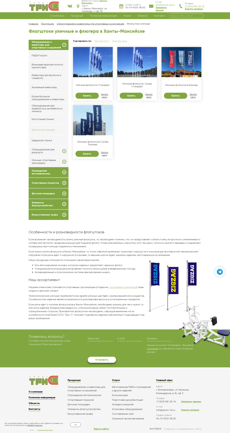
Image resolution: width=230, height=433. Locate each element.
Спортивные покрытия (45, 183)
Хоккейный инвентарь (44, 87)
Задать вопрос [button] (194, 8)
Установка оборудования (127, 409)
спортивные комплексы (122, 287)
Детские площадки (43, 193)
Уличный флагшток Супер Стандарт (137, 85)
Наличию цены (119, 41)
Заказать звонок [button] (161, 9)
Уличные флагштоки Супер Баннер (92, 143)
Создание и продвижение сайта (175, 429)
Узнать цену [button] (104, 95)
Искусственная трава (45, 214)
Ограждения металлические (41, 172)
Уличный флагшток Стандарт (93, 85)
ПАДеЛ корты (39, 55)
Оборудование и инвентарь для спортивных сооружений (46, 45)
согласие (152, 348)
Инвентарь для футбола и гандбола (46, 76)
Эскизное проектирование (128, 418)
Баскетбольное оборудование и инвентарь (48, 98)
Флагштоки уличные (43, 129)
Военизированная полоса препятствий (47, 66)
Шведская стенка (42, 140)
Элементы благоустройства (42, 204)
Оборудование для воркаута (43, 151)
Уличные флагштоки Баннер (181, 85)
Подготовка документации (127, 399)
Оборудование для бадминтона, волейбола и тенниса (47, 108)
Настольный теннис (43, 119)
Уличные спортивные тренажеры (44, 161)
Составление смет (123, 413)
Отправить (101, 359)
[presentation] (111, 349)
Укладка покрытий (122, 404)
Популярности (102, 41)
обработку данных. (35, 425)
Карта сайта (101, 428)
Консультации (120, 395)
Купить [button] (87, 95)
